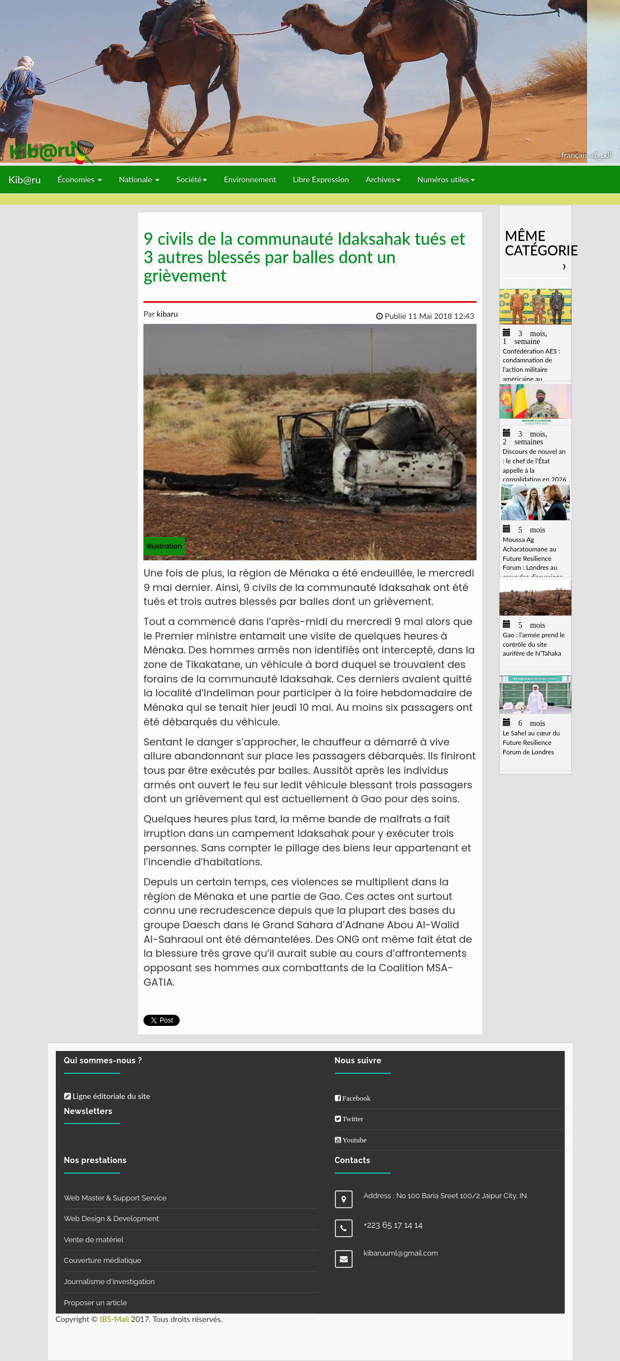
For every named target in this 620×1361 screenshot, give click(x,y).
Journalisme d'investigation (109, 1281)
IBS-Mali (114, 1319)
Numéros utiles (446, 179)
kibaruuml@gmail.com (401, 1253)
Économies (79, 179)
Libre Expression (321, 179)
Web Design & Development (111, 1218)
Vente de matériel (94, 1240)
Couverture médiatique (103, 1260)
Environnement (250, 179)
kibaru (166, 313)
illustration (164, 546)
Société (191, 179)
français (575, 154)
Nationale (139, 179)
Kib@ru (24, 179)
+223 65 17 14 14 (393, 1225)
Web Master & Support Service (115, 1198)
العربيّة (601, 154)
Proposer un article (95, 1303)
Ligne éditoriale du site (107, 1096)
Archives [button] (383, 179)
